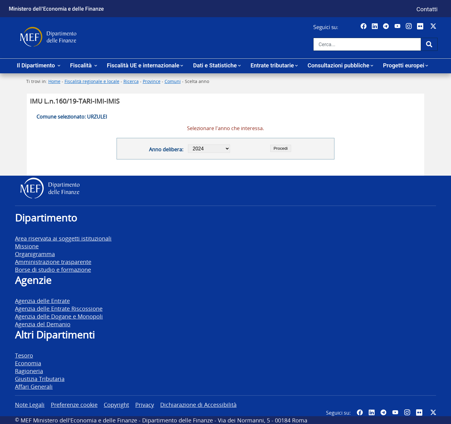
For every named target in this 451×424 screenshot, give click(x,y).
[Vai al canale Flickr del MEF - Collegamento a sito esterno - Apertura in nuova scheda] (421, 26)
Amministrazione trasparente (53, 262)
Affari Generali (34, 386)
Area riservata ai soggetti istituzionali (63, 238)
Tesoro (24, 355)
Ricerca (131, 81)
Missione (27, 246)
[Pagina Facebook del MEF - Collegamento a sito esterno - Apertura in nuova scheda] (364, 26)
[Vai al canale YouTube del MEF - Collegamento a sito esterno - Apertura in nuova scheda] (398, 26)
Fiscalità (81, 65)
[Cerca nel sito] (367, 44)
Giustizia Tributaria (40, 379)
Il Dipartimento (36, 65)
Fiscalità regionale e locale (92, 81)
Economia (28, 363)
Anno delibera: (166, 149)
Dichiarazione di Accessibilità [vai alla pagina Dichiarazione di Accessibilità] (198, 404)
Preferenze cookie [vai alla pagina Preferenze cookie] (74, 404)
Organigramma (35, 254)
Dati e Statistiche (215, 65)
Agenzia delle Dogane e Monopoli (59, 316)
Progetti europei (404, 65)
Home (54, 81)
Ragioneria (29, 371)
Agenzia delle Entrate (42, 301)
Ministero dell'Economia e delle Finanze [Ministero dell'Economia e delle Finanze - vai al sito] (56, 8)
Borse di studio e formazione (53, 269)
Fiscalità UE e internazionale (143, 65)
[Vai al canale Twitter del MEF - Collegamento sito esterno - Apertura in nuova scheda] (434, 26)
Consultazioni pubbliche (338, 65)
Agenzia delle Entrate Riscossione (59, 308)
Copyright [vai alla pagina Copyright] (116, 404)
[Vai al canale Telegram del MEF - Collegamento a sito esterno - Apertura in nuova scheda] (386, 26)
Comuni (173, 81)
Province (152, 81)
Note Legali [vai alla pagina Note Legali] (30, 404)
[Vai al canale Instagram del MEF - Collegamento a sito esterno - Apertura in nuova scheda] (409, 26)
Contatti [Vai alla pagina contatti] (427, 9)
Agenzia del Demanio (42, 324)
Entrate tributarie (272, 65)
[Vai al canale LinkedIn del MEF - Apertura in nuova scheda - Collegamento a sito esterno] (375, 26)
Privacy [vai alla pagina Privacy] (144, 404)
